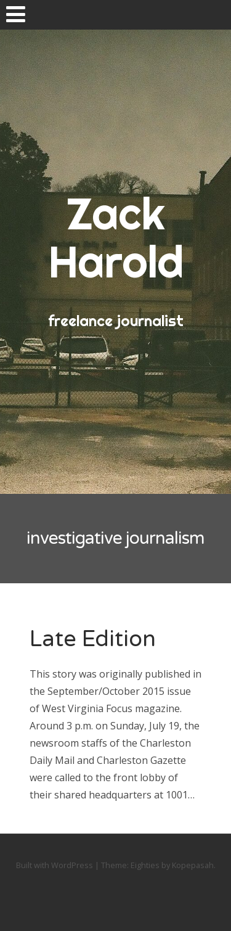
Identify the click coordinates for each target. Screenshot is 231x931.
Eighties (145, 865)
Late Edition (93, 639)
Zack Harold (116, 237)
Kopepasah (193, 865)
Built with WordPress (54, 865)
